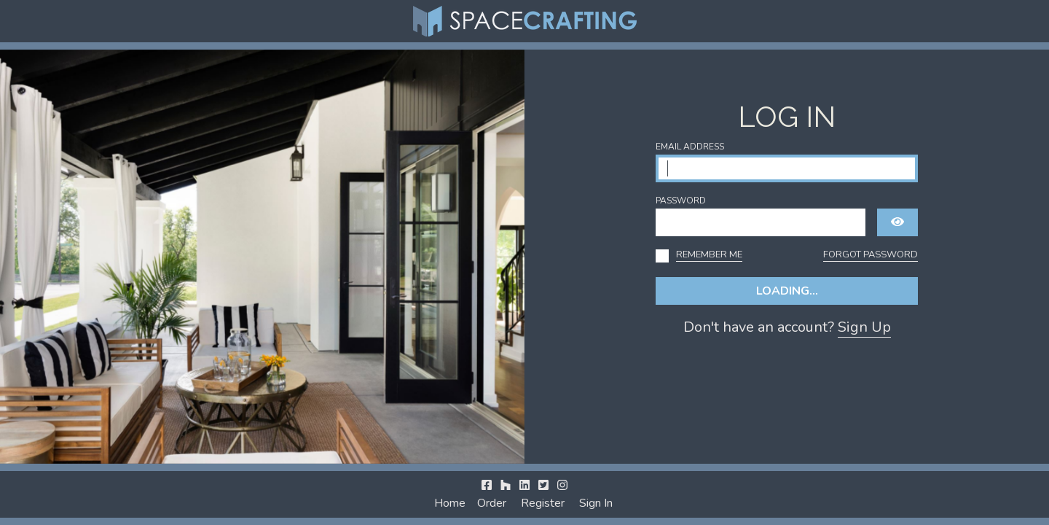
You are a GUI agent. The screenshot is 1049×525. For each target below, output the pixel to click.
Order (491, 503)
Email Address (690, 146)
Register (543, 503)
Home (449, 503)
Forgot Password (870, 254)
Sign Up (864, 327)
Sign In (596, 503)
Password (681, 200)
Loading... (787, 291)
